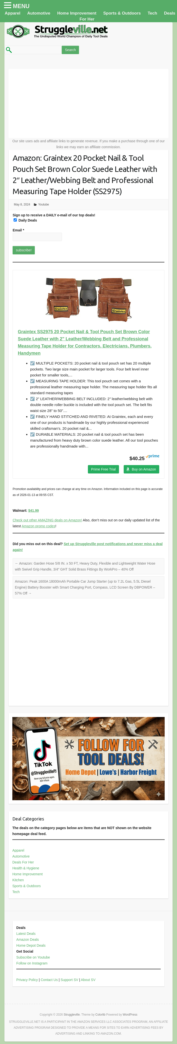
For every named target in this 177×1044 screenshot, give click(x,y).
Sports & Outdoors (122, 13)
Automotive (38, 13)
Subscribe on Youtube (33, 957)
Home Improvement (77, 13)
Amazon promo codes (38, 526)
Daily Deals (25, 220)
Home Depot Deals (30, 945)
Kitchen (18, 880)
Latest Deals (26, 934)
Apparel (12, 13)
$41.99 (33, 510)
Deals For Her (23, 862)
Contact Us (49, 980)
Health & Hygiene (25, 868)
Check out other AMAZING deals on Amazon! (47, 520)
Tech (152, 13)
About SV (88, 980)
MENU (21, 6)
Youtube (43, 204)
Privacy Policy (27, 980)
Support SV (69, 980)
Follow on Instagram (31, 963)
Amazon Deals (27, 940)
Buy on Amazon (144, 469)
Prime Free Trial (103, 469)
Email (18, 230)
